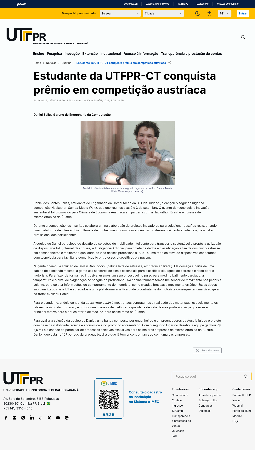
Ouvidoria (178, 430)
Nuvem (236, 400)
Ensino (38, 54)
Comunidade (180, 395)
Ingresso (177, 405)
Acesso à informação (157, 4)
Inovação (72, 54)
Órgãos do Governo (228, 4)
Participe (183, 4)
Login (236, 421)
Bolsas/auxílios (208, 400)
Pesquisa (54, 54)
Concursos (205, 405)
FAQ (174, 436)
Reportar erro (207, 350)
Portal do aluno (242, 410)
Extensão (90, 54)
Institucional (110, 54)
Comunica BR (131, 4)
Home (37, 62)
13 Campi (178, 410)
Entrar (243, 13)
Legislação (203, 4)
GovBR (21, 4)
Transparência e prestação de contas (191, 54)
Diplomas (204, 410)
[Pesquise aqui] (208, 377)
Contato (177, 400)
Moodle (237, 416)
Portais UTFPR (241, 395)
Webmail (237, 405)
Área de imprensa (210, 395)
